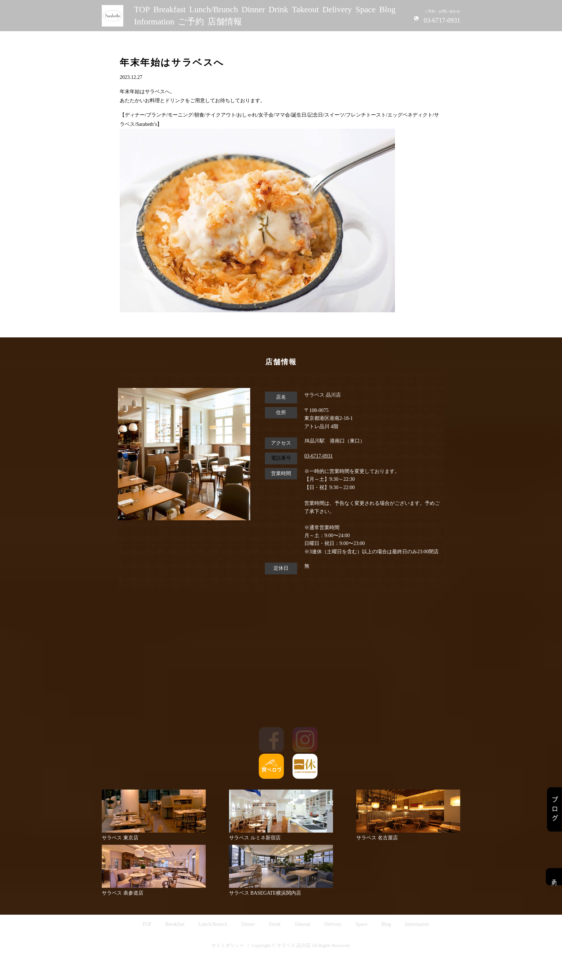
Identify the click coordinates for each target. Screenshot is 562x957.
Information (154, 21)
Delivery (337, 9)
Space (366, 9)
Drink (278, 9)
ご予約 (191, 21)
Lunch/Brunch (213, 9)
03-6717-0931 (318, 456)
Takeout (305, 9)
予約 (554, 876)
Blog (387, 9)
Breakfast (169, 9)
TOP (142, 9)
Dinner (253, 9)
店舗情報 (225, 21)
